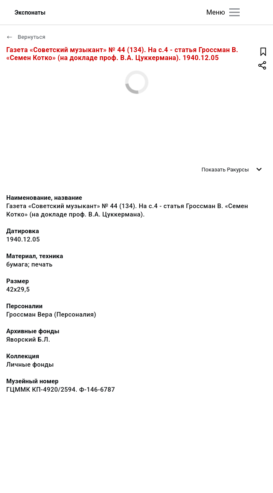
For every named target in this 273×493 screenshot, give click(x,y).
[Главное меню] (234, 12)
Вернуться (25, 37)
